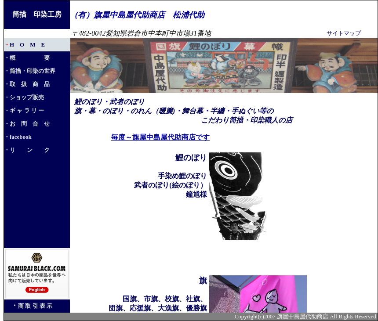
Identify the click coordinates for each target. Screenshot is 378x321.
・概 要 (27, 57)
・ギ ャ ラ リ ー (24, 110)
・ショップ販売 (24, 97)
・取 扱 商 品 (27, 84)
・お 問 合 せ (27, 123)
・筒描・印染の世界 (29, 71)
